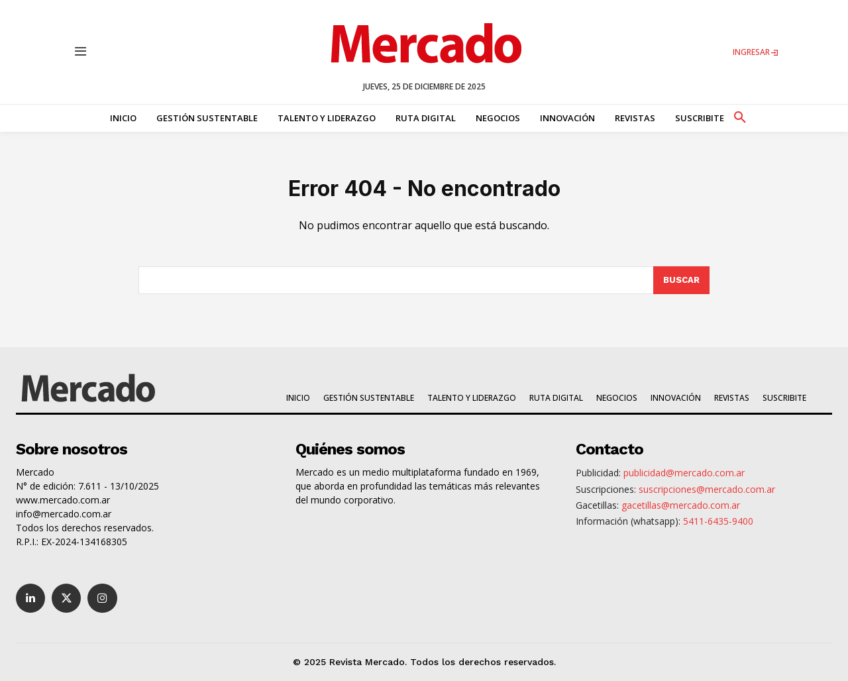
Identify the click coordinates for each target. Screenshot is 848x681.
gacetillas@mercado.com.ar (680, 505)
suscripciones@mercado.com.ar (707, 489)
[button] (739, 115)
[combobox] (395, 280)
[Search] (681, 280)
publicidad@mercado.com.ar (684, 472)
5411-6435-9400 (718, 521)
